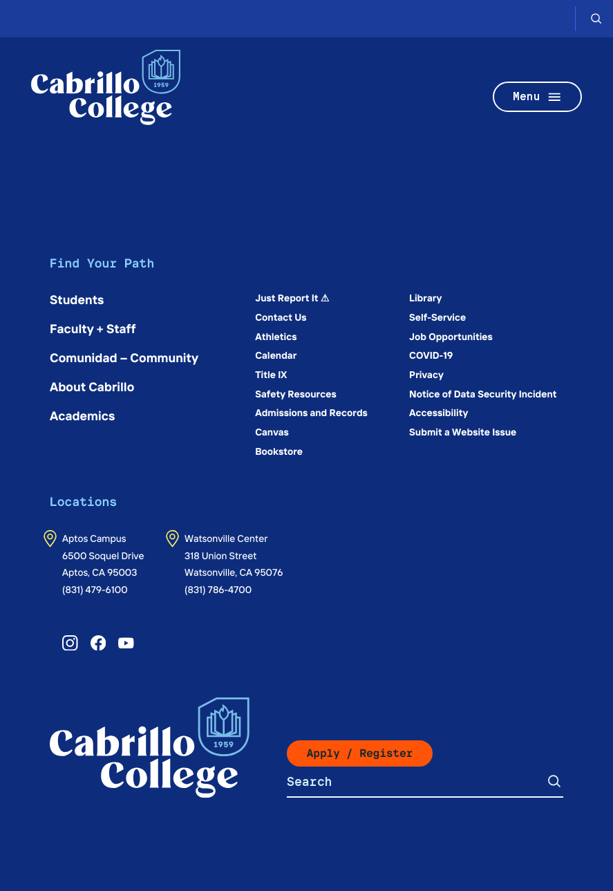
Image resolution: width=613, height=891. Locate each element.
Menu (538, 97)
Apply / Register (360, 753)
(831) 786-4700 (218, 589)
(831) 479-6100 (95, 589)
